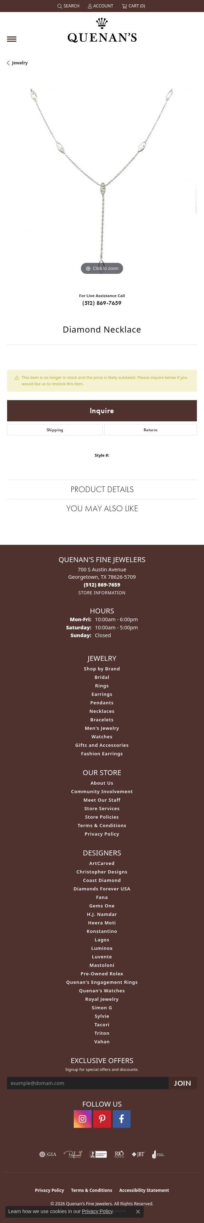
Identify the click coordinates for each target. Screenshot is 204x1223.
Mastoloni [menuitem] (101, 965)
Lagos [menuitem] (102, 939)
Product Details (102, 489)
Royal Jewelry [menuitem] (102, 999)
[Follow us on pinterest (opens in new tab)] (102, 1119)
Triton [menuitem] (101, 1033)
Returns (151, 430)
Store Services (102, 808)
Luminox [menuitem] (102, 948)
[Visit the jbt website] (138, 1154)
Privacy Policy (102, 834)
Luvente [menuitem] (102, 956)
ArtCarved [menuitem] (102, 863)
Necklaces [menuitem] (102, 711)
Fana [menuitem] (102, 897)
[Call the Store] (102, 584)
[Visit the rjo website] (119, 1154)
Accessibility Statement (144, 1190)
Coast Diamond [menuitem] (102, 880)
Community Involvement (102, 791)
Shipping (55, 430)
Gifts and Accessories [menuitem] (102, 745)
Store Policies (102, 817)
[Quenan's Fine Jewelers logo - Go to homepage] (102, 27)
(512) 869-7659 (102, 303)
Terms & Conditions (102, 825)
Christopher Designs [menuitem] (102, 872)
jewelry (20, 63)
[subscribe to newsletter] (183, 1083)
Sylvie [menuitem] (102, 1016)
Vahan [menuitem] (102, 1041)
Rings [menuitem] (102, 685)
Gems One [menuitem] (102, 905)
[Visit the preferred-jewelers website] (73, 1154)
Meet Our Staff (101, 800)
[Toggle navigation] (11, 39)
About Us (101, 783)
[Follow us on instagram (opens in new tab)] (83, 1119)
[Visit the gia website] (47, 1154)
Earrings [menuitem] (102, 694)
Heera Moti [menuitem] (102, 922)
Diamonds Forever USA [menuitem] (102, 888)
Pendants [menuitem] (102, 702)
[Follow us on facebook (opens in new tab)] (122, 1119)
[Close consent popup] (138, 1212)
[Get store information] (102, 593)
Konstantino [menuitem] (102, 931)
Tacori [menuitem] (102, 1024)
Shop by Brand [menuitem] (102, 668)
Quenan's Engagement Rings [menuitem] (102, 982)
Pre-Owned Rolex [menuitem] (102, 973)
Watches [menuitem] (102, 736)
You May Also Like (102, 508)
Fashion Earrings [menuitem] (102, 753)
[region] (102, 182)
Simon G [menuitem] (102, 1007)
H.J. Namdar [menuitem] (102, 914)
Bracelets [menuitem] (102, 719)
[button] (69, 6)
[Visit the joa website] (158, 1154)
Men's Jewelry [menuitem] (102, 728)
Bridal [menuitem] (101, 677)
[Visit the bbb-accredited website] (98, 1154)
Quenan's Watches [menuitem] (102, 990)
